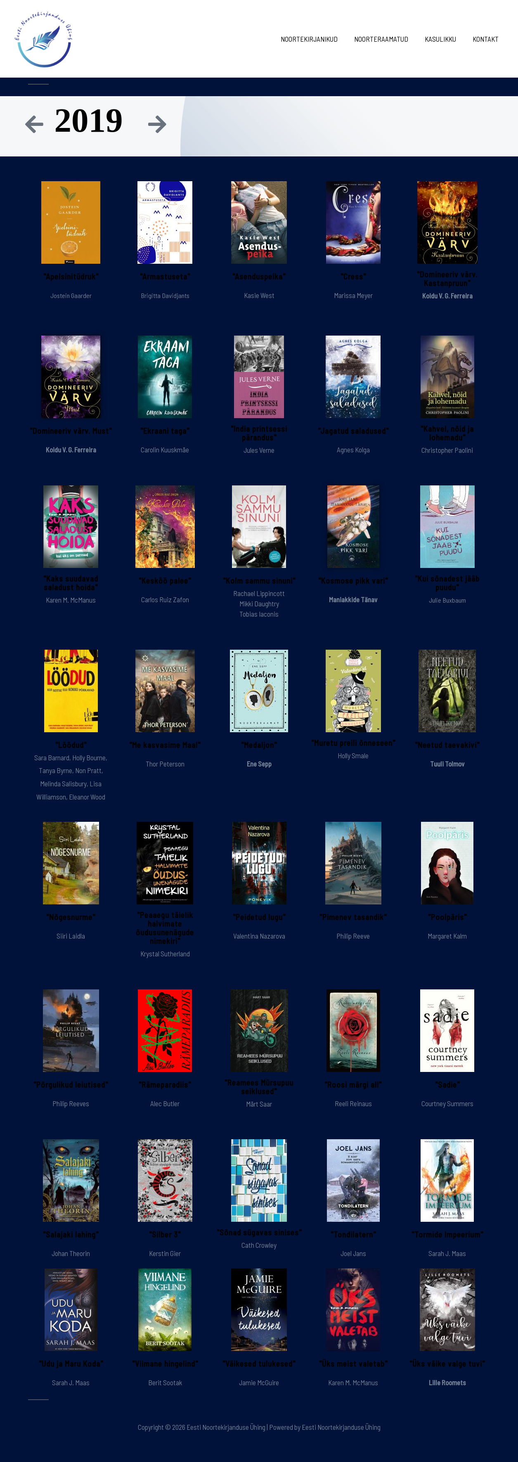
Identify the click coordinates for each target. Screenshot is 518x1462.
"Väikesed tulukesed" (259, 1364)
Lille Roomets (447, 1383)
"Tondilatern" (353, 1234)
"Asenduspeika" (259, 276)
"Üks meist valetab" (353, 1364)
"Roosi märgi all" (353, 1084)
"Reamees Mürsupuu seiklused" (259, 1086)
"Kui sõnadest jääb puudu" (447, 582)
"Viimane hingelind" (165, 1364)
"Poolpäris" (447, 917)
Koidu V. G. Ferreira (447, 295)
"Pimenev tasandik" (353, 917)
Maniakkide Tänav (353, 599)
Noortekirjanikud (317, 39)
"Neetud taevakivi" (447, 745)
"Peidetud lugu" (259, 917)
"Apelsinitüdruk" (71, 276)
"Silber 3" (165, 1234)
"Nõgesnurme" (70, 917)
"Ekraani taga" (165, 430)
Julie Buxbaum (447, 600)
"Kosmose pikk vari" (353, 580)
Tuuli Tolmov (447, 763)
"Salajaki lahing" (70, 1234)
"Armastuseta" (165, 276)
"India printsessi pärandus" (259, 432)
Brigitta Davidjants (165, 295)
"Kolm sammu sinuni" (259, 580)
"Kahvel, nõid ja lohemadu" (447, 432)
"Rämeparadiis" (165, 1084)
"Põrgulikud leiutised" (71, 1084)
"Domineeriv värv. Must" (71, 430)
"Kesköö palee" (165, 580)
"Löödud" (70, 745)
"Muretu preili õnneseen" (353, 747)
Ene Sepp (259, 763)
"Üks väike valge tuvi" (447, 1364)
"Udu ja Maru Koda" (71, 1364)
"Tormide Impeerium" (447, 1234)
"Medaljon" (259, 745)
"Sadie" (447, 1084)
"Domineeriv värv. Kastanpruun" (447, 278)
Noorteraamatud (387, 39)
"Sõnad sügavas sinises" (259, 1236)
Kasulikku (444, 39)
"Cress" (353, 276)
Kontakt (487, 39)
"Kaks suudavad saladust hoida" (71, 582)
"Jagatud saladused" (353, 430)
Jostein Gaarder (71, 295)
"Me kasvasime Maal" (165, 745)
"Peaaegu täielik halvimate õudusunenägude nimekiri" (165, 928)
